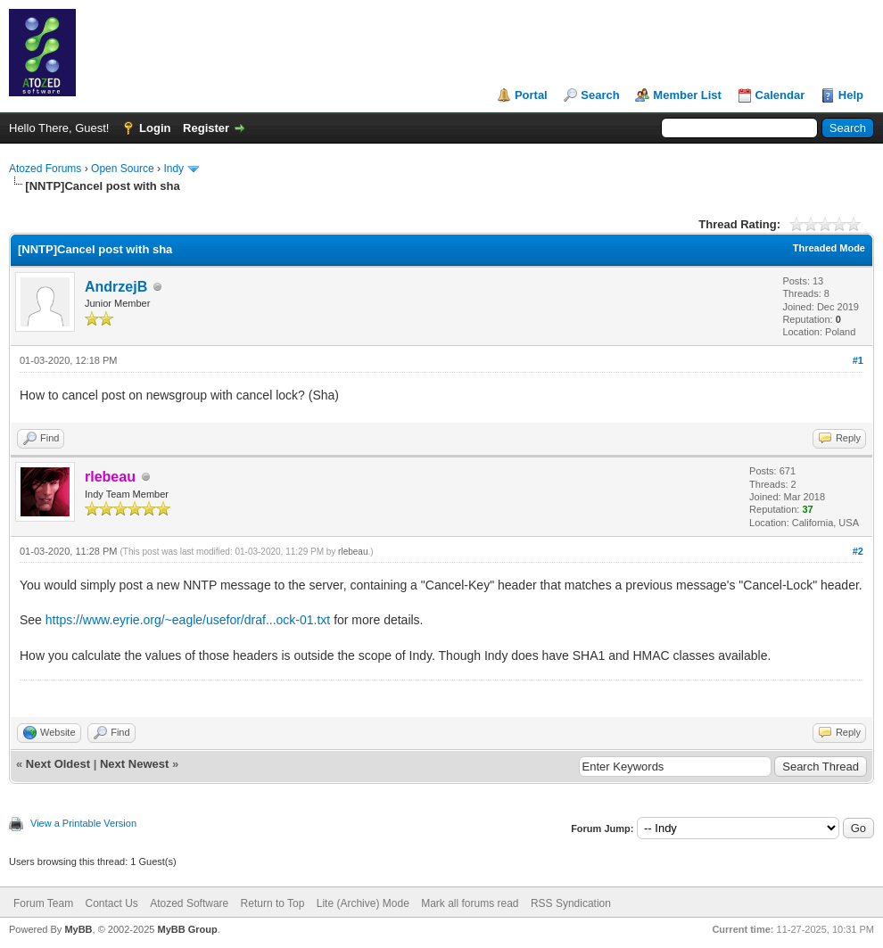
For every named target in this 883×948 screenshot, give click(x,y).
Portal (531, 95)
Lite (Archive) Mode (363, 903)
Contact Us (111, 903)
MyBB (78, 929)
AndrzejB (116, 286)
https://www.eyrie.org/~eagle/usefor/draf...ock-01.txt (187, 620)
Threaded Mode (829, 248)
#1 (858, 360)
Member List (687, 95)
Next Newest (134, 764)
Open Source (122, 168)
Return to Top (273, 903)
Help (850, 95)
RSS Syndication (571, 903)
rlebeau (352, 551)
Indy (173, 168)
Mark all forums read (469, 903)
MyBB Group (187, 929)
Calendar (780, 95)
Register (206, 128)
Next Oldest (58, 764)
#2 (858, 551)
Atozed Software (189, 903)
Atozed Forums (45, 168)
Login (154, 128)
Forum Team (43, 903)
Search (600, 95)
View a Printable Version (83, 823)
